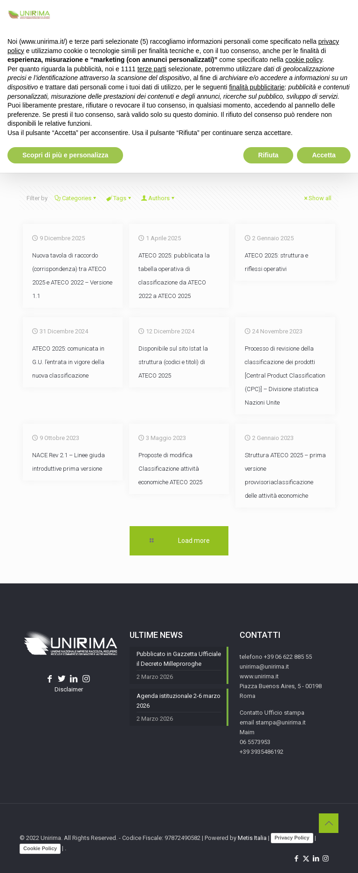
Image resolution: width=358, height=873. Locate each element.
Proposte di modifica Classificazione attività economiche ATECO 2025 (170, 469)
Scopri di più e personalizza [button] (65, 155)
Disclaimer (69, 689)
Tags (119, 198)
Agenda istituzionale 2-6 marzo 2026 (178, 700)
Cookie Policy (40, 848)
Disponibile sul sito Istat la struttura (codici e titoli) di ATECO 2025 (173, 362)
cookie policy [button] (303, 59)
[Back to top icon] (328, 823)
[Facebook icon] (296, 858)
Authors (158, 198)
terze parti (152, 69)
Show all (317, 198)
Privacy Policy (292, 837)
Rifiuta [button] (268, 155)
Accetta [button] (324, 155)
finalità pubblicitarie (256, 87)
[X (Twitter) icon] (306, 858)
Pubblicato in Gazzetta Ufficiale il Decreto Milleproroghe (179, 658)
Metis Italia (252, 837)
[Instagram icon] (325, 858)
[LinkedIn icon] (315, 858)
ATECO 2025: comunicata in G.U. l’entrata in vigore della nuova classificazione (68, 362)
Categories (76, 198)
